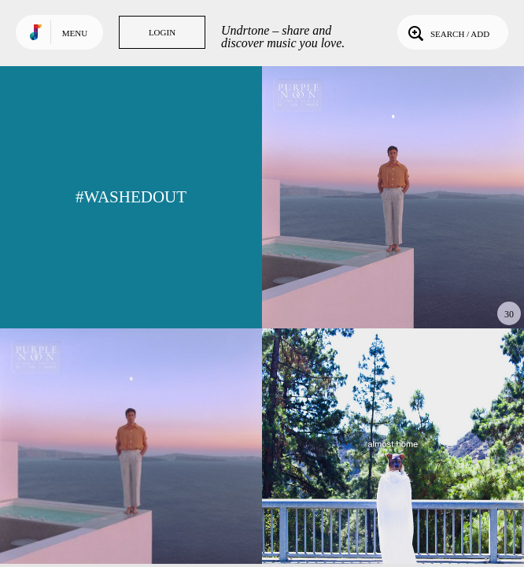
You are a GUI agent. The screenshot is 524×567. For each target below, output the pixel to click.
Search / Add (447, 32)
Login (162, 32)
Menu (74, 33)
